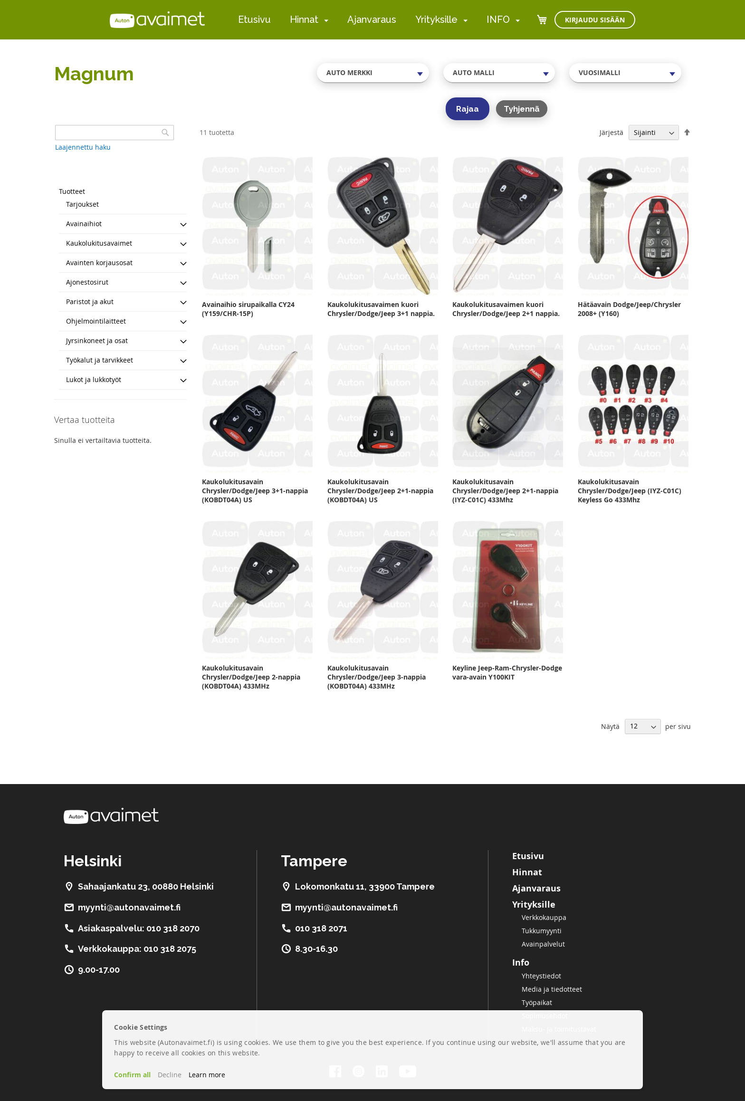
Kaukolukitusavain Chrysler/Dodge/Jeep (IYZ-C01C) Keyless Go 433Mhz (629, 490)
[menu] (379, 19)
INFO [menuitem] (498, 19)
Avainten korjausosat (99, 262)
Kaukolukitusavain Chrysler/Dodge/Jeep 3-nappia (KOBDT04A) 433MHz (376, 676)
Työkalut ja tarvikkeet (99, 359)
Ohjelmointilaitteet (96, 321)
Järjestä (611, 132)
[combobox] (373, 72)
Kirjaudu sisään (595, 19)
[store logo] (157, 19)
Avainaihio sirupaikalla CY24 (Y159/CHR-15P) (248, 309)
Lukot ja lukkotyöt (93, 379)
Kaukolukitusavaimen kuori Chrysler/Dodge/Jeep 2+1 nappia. (506, 309)
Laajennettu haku (83, 147)
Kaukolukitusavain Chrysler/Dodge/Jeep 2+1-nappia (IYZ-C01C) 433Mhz (505, 490)
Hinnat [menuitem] (304, 19)
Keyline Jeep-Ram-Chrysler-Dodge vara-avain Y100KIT (507, 672)
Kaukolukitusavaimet (99, 243)
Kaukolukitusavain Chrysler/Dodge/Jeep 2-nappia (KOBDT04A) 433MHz (251, 676)
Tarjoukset (82, 204)
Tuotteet (72, 191)
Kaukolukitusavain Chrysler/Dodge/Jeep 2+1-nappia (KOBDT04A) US (380, 490)
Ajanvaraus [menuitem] (371, 19)
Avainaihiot (84, 223)
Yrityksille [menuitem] (436, 19)
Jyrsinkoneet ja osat (97, 340)
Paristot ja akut (90, 301)
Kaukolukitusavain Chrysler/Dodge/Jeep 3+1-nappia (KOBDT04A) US (255, 490)
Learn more (207, 1074)
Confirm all (132, 1074)
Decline (169, 1074)
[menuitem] (324, 20)
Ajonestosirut (87, 282)
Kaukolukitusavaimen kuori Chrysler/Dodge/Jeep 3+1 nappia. (381, 309)
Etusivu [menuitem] (254, 19)
